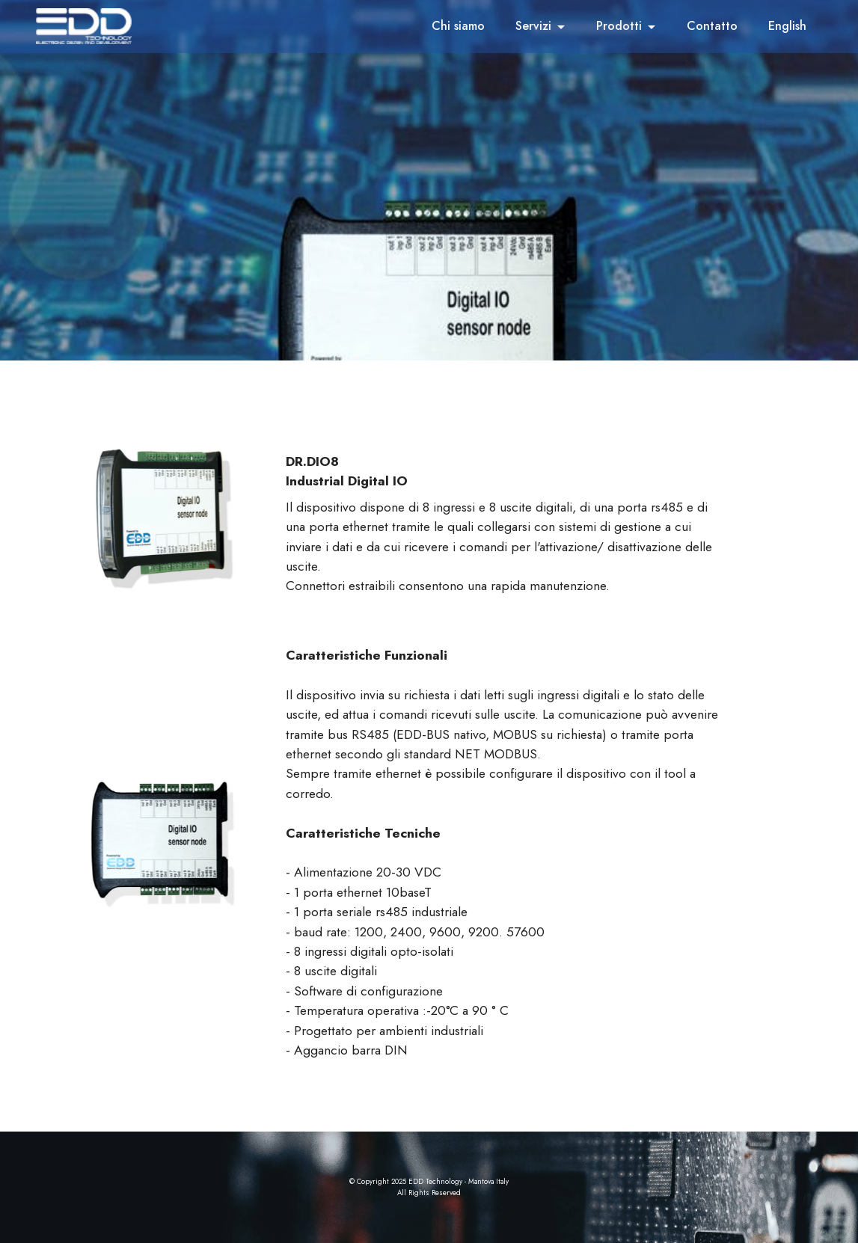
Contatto (712, 25)
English (787, 25)
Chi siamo (458, 25)
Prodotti (619, 25)
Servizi (533, 25)
